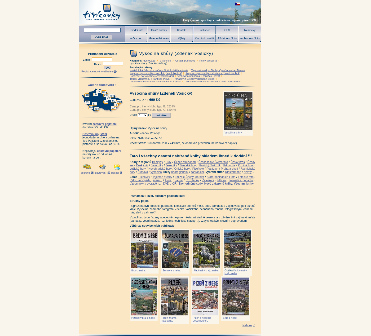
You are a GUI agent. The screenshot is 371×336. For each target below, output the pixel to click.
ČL (87, 102)
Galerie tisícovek (159, 38)
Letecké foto (246, 177)
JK (95, 94)
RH (112, 95)
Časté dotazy (159, 30)
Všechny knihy (244, 183)
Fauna (179, 180)
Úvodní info (136, 30)
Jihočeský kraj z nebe (206, 270)
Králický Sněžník (210, 165)
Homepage (149, 60)
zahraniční (197, 172)
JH (98, 91)
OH (106, 95)
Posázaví (212, 168)
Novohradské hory (160, 168)
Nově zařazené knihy (218, 183)
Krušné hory (246, 165)
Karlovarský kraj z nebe (236, 272)
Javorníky (157, 165)
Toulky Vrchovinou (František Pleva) (150, 78)
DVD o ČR (169, 183)
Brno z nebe (230, 317)
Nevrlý (247, 172)
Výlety (181, 38)
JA (113, 107)
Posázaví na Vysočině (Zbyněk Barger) (152, 76)
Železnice (208, 180)
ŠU (91, 107)
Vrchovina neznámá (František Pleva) (198, 76)
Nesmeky (249, 30)
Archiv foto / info (250, 38)
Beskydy (157, 162)
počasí (115, 172)
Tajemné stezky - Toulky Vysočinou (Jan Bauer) (218, 70)
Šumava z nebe (171, 270)
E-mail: (87, 59)
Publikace (204, 30)
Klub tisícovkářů (204, 38)
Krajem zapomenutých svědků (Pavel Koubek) (156, 73)
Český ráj (142, 165)
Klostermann (233, 172)
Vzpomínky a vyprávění (144, 183)
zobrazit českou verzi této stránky (237, 4)
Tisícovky (144, 177)
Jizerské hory (188, 165)
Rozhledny (192, 180)
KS (108, 98)
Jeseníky (171, 165)
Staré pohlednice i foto (221, 177)
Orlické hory (182, 168)
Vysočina (156, 172)
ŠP (94, 103)
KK (104, 92)
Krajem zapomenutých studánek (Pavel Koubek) (213, 73)
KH (87, 95)
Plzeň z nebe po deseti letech (202, 319)
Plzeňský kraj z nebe (143, 317)
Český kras (238, 162)
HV (106, 101)
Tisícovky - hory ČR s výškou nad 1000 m (170, 12)
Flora (168, 180)
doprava (85, 172)
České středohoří (185, 162)
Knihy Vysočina (208, 60)
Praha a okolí (229, 168)
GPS (227, 30)
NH (97, 108)
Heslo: (98, 64)
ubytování (100, 172)
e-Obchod (136, 38)
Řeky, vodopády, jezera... (146, 180)
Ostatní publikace (185, 60)
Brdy (169, 162)
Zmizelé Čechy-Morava (189, 177)
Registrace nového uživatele (97, 71)
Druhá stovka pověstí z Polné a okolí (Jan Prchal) (212, 81)
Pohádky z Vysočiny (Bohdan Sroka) (194, 78)
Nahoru (247, 325)
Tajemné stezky (162, 177)
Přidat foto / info (227, 38)
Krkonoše (229, 165)
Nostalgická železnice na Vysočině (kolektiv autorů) (159, 70)
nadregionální (180, 172)
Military (221, 180)
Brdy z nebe (138, 270)
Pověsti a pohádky (241, 180)
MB (119, 101)
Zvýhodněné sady (191, 183)
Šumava (142, 172)
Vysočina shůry (233, 132)
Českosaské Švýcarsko (213, 162)
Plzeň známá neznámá (169, 319)
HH (116, 104)
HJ (113, 100)
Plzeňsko (198, 168)
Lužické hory (138, 168)
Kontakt (181, 30)
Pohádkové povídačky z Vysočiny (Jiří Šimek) (155, 81)
